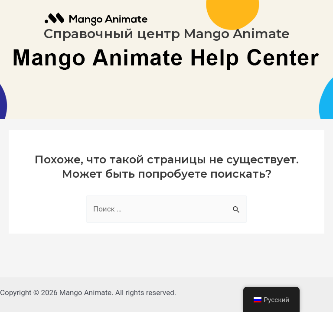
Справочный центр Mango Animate (167, 34)
